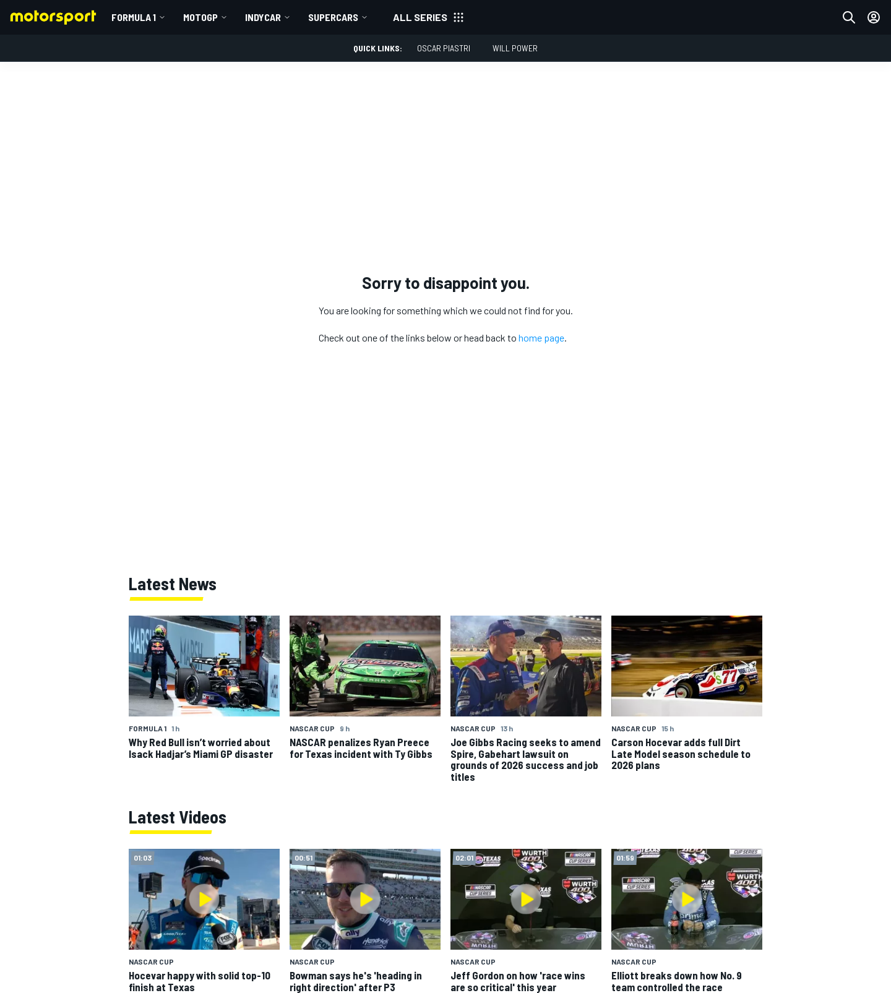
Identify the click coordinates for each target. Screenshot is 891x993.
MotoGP (200, 17)
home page (541, 337)
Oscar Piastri (443, 48)
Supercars (333, 17)
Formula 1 (133, 17)
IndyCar (263, 17)
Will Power (515, 48)
